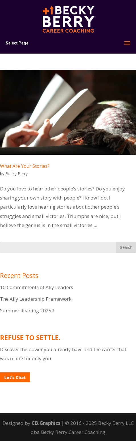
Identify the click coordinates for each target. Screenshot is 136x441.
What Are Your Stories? (25, 166)
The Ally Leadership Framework (35, 299)
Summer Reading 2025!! (27, 310)
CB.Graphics (46, 423)
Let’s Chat (15, 377)
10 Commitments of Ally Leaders (36, 287)
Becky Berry (16, 173)
